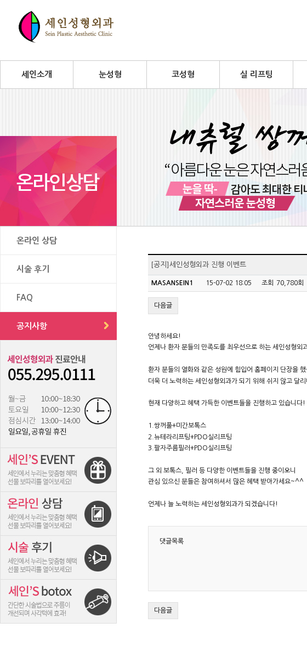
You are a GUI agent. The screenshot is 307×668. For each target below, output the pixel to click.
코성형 (183, 74)
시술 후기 (32, 269)
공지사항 (31, 326)
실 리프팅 (256, 74)
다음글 (163, 305)
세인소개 (36, 74)
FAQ (24, 297)
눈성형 (110, 74)
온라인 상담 (36, 240)
